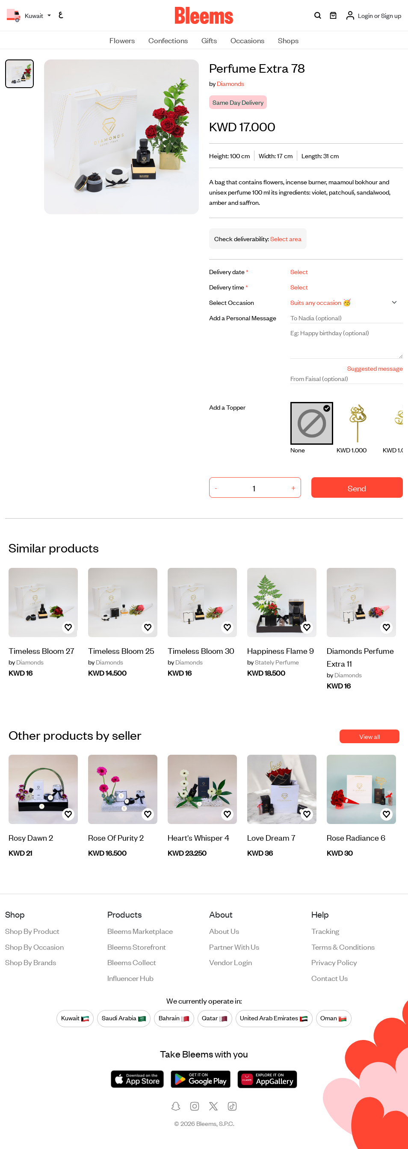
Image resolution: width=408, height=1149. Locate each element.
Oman (333, 1018)
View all (369, 736)
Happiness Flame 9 (280, 650)
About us (224, 930)
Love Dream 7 (271, 837)
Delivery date (228, 271)
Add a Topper (227, 406)
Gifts (209, 40)
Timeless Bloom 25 (121, 650)
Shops (288, 40)
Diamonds (230, 83)
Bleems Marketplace (140, 930)
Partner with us (234, 946)
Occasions (247, 40)
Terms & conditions (343, 946)
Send (357, 487)
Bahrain (174, 1018)
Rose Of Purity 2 (116, 837)
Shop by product (32, 930)
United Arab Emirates (274, 1018)
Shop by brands (30, 962)
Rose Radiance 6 (356, 837)
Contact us (329, 977)
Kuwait (75, 1018)
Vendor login (230, 962)
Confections (168, 40)
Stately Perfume (273, 662)
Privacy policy (334, 962)
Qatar (215, 1018)
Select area (285, 238)
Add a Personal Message (242, 317)
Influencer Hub (130, 977)
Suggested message (375, 367)
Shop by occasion (34, 946)
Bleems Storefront (136, 946)
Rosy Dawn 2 (31, 837)
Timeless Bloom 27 (41, 650)
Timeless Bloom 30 (201, 650)
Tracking (325, 930)
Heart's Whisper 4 (198, 837)
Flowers (122, 40)
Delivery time (228, 286)
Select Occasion (231, 302)
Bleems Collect (131, 962)
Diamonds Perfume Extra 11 (360, 656)
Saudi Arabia (124, 1018)
